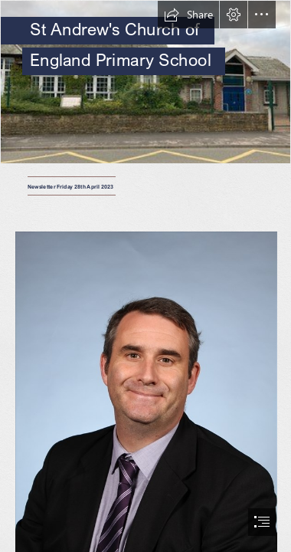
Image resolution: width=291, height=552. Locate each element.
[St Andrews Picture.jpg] (145, 82)
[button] (188, 14)
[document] (145, 276)
